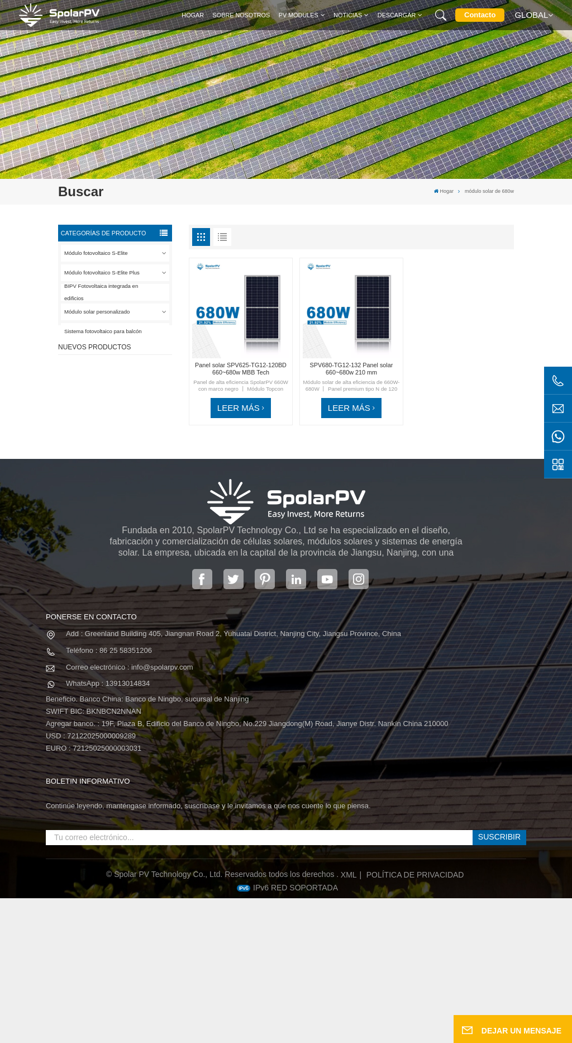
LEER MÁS (238, 408)
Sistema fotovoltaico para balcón (103, 331)
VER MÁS (121, 408)
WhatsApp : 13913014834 (108, 828)
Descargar (397, 15)
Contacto (479, 15)
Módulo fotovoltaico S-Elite (96, 253)
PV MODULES (298, 15)
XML (349, 1019)
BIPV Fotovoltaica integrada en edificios (101, 292)
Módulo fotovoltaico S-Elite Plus (102, 272)
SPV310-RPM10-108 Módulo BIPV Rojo (125, 441)
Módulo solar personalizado (97, 312)
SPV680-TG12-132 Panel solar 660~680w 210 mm (130, 491)
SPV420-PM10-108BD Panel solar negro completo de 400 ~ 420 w (132, 392)
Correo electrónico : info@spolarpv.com (129, 811)
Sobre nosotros (241, 15)
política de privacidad (415, 1019)
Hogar (193, 15)
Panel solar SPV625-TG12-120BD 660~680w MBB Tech (241, 369)
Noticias (347, 15)
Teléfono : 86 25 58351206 (109, 795)
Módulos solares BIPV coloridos (126, 541)
